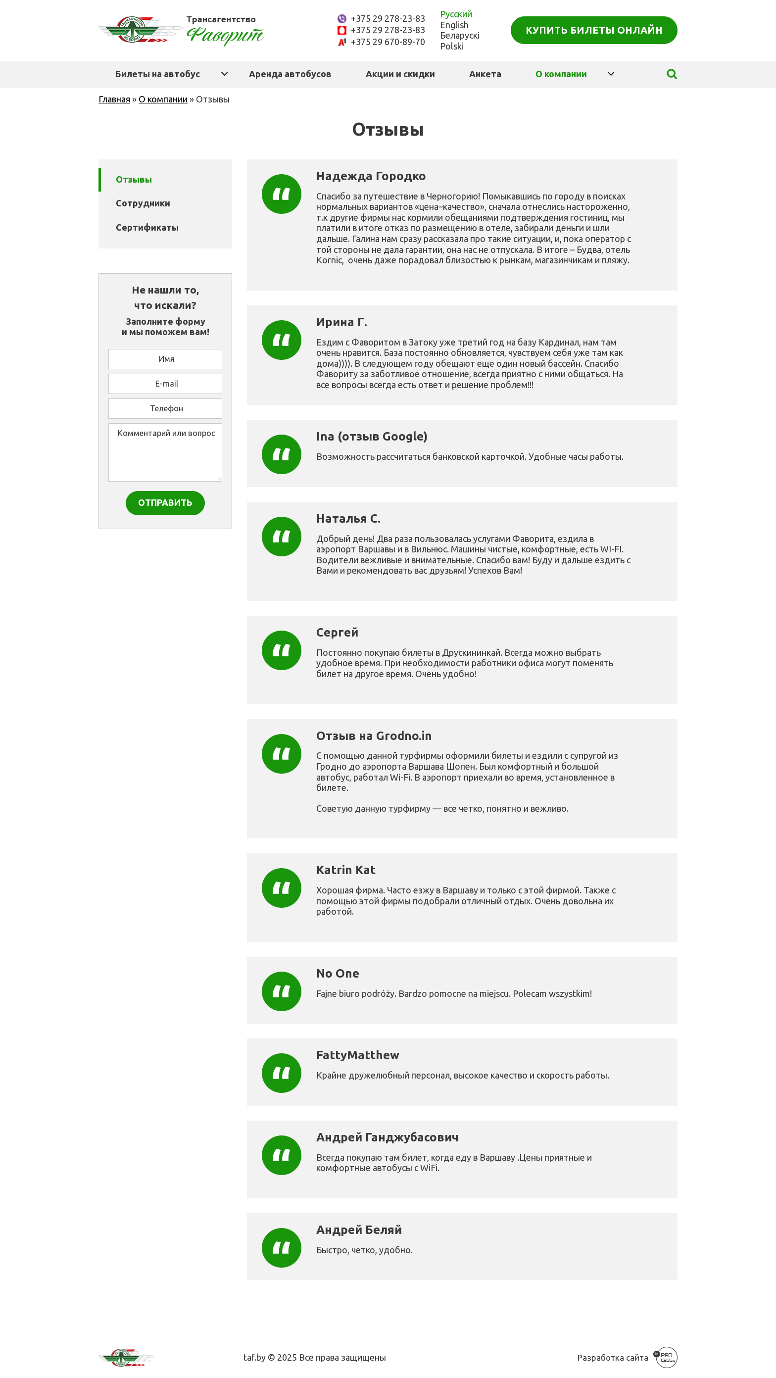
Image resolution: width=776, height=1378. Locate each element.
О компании (561, 74)
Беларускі (460, 35)
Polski (452, 46)
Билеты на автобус (157, 74)
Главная (114, 99)
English (454, 25)
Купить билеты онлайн (594, 30)
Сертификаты (147, 227)
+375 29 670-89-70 (388, 42)
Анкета (485, 74)
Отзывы (134, 179)
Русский (456, 14)
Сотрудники (143, 203)
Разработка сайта (613, 1357)
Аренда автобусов (290, 74)
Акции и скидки (400, 74)
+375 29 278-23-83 (388, 18)
